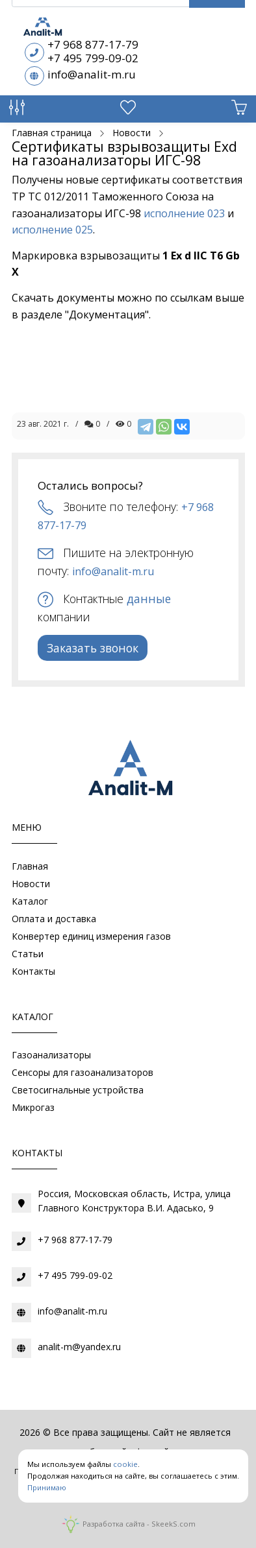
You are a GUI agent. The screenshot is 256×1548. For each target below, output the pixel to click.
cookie (125, 1464)
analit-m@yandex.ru (79, 1346)
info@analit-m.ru (91, 74)
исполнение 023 (184, 213)
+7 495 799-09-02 (92, 58)
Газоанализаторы (51, 1055)
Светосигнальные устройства (78, 1090)
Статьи (28, 953)
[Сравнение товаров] (17, 110)
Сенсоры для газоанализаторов (82, 1072)
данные (149, 598)
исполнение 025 (52, 229)
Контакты (33, 971)
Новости (31, 883)
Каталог (30, 901)
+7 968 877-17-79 (92, 44)
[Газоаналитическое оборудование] (128, 770)
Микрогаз (33, 1107)
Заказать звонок (92, 648)
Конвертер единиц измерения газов (91, 936)
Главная (30, 866)
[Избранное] (128, 110)
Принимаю (46, 1487)
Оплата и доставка (54, 918)
